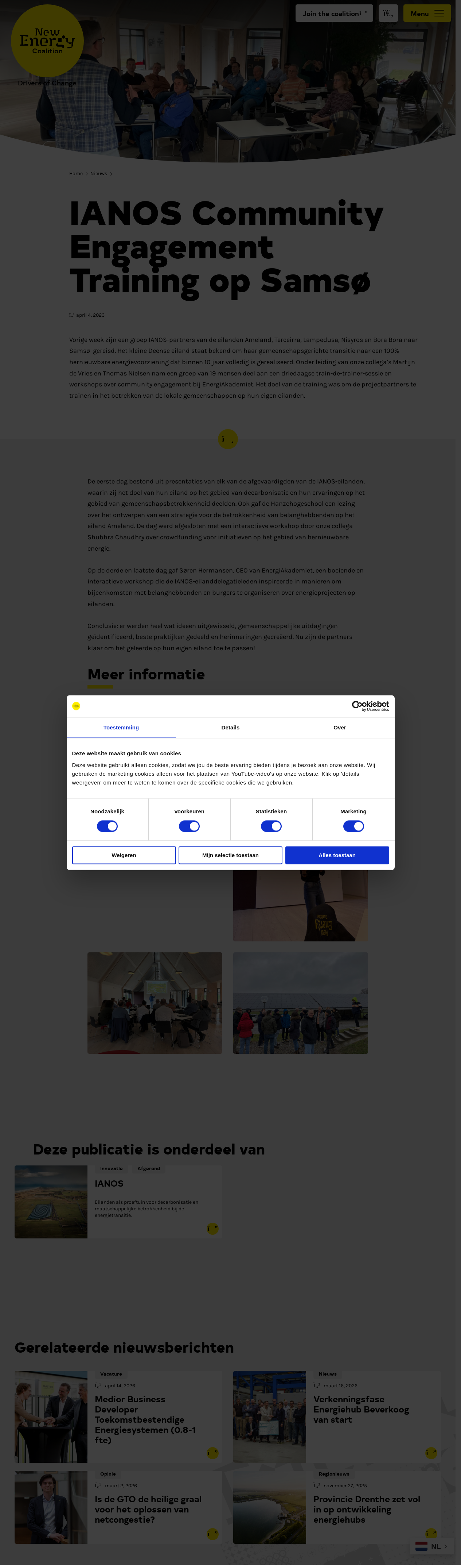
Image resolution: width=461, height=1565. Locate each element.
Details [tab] (231, 727)
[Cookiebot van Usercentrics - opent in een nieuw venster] (357, 706)
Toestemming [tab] (121, 727)
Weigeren (124, 855)
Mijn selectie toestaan (230, 855)
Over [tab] (339, 727)
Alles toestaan (337, 855)
